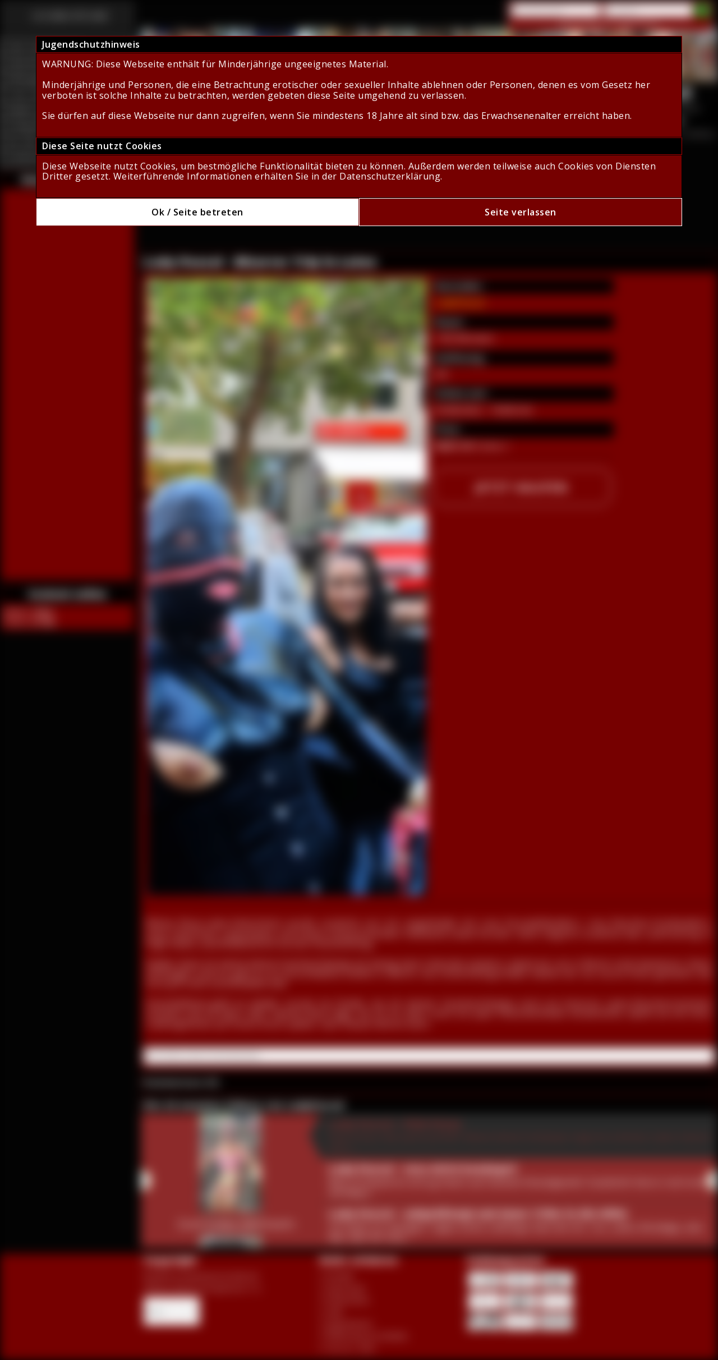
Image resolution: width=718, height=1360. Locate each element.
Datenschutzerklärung (389, 176)
